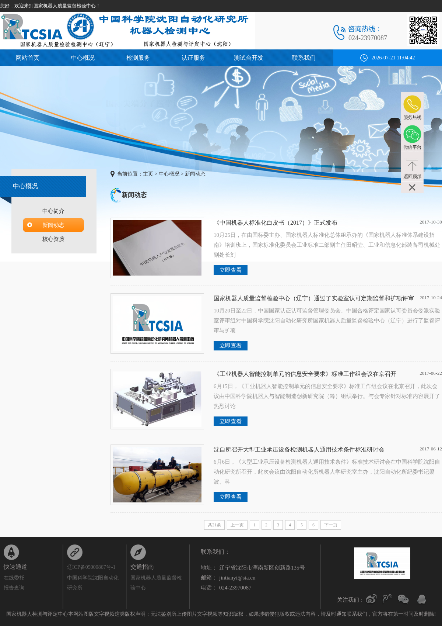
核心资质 (53, 239)
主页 (148, 174)
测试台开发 (248, 58)
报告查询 (14, 588)
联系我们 (304, 58)
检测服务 (138, 58)
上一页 (237, 525)
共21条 (214, 525)
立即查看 (231, 270)
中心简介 (53, 211)
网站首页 (27, 58)
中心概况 (83, 58)
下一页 (330, 525)
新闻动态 (53, 225)
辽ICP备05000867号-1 (91, 567)
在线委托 (14, 578)
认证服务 (193, 58)
